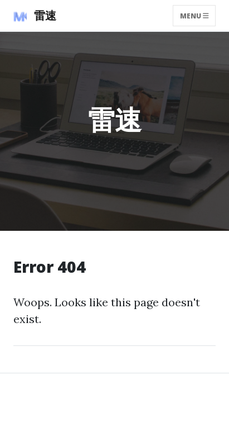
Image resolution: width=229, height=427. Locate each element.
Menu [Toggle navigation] (194, 15)
